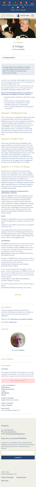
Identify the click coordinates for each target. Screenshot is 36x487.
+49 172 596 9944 (8, 430)
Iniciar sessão (4, 480)
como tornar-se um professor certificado (22, 319)
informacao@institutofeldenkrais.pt (15, 434)
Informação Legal (21, 477)
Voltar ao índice (9, 57)
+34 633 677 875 (12, 432)
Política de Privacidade (7, 477)
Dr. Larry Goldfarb (19, 49)
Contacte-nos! (13, 322)
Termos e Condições (6, 405)
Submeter (18, 457)
